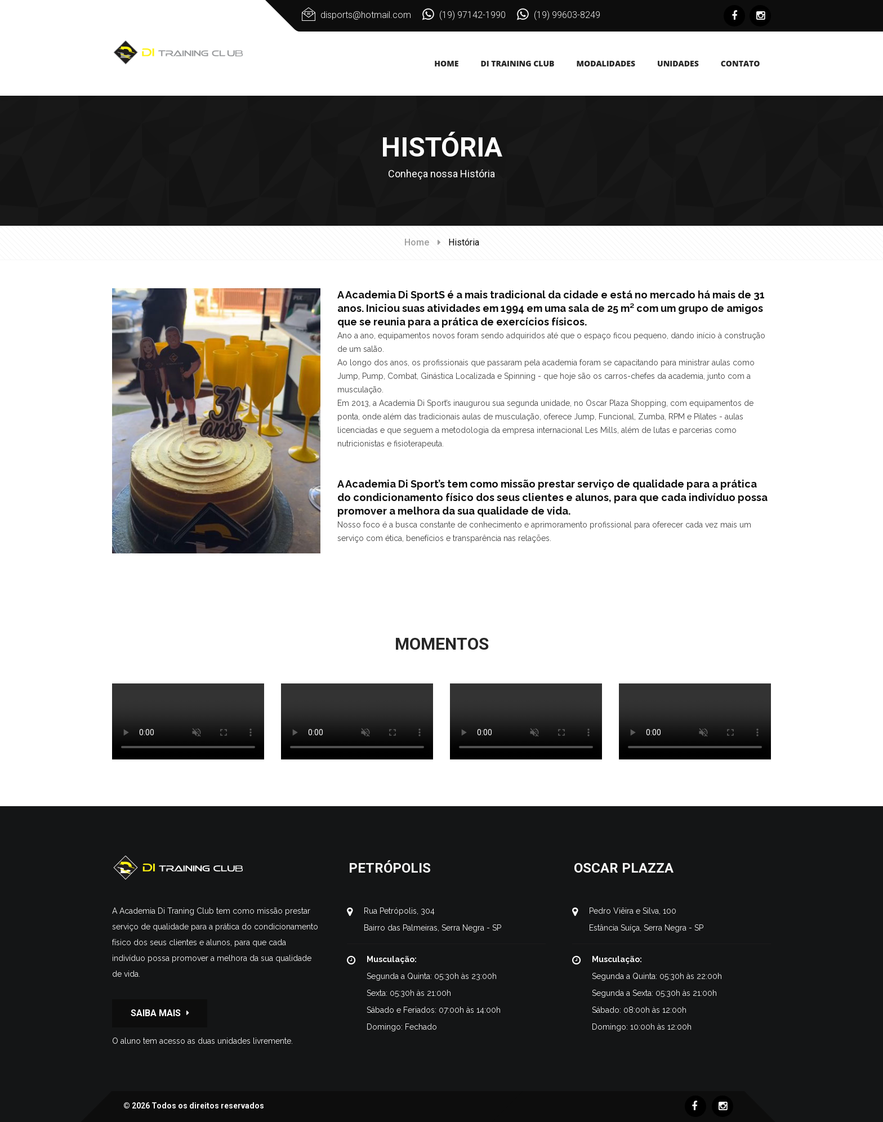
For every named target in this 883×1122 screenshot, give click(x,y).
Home (416, 242)
